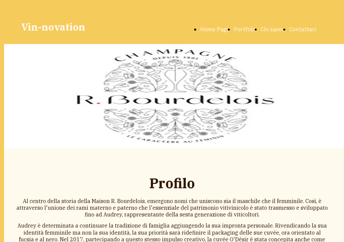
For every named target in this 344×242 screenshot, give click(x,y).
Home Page (215, 29)
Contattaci (302, 29)
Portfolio (245, 29)
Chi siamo (273, 29)
